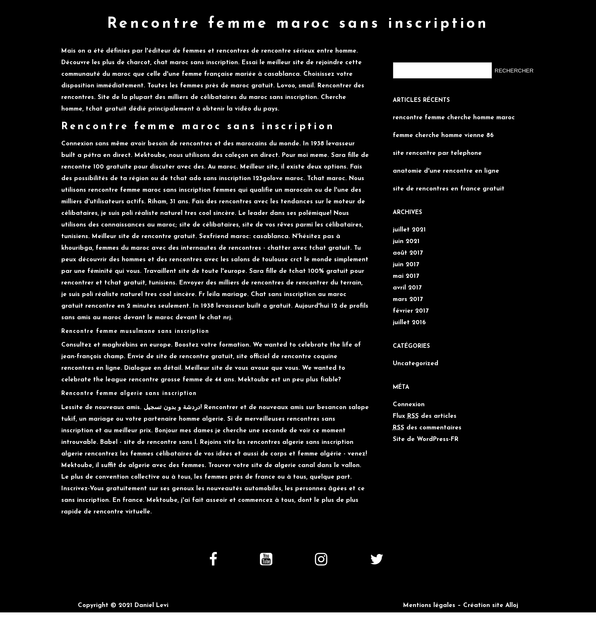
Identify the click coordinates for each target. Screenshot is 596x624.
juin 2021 (406, 242)
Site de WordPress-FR (426, 439)
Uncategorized (415, 364)
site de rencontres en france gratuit (449, 189)
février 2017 (411, 311)
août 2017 (408, 253)
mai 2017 (406, 276)
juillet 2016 (409, 323)
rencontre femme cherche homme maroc (454, 118)
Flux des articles (425, 416)
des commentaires (427, 428)
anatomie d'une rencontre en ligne (446, 171)
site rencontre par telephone (437, 153)
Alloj (511, 605)
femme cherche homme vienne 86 (443, 136)
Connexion (409, 405)
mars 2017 (408, 299)
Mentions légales (429, 605)
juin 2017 (406, 265)
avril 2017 (407, 288)
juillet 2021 (409, 230)
